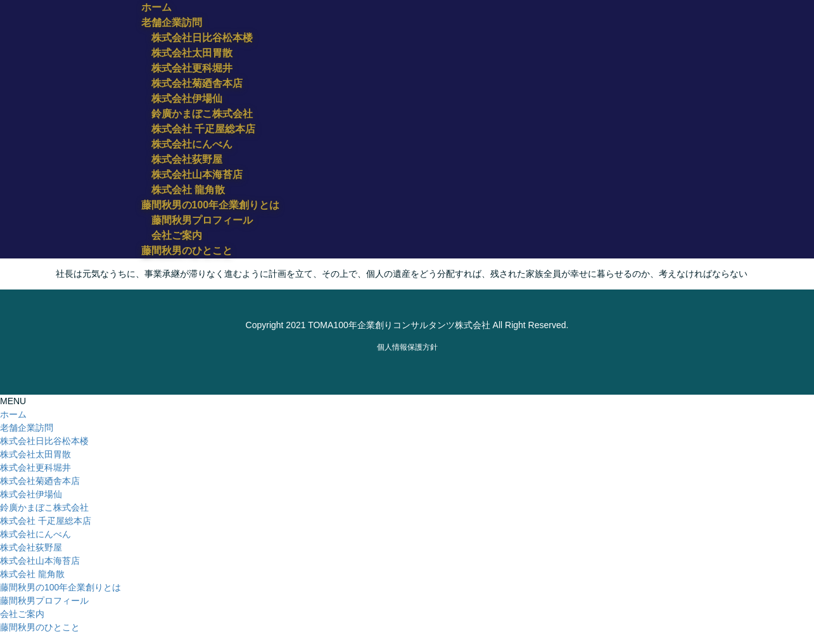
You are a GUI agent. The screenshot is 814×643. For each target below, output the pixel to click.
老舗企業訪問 (26, 428)
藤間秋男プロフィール (202, 220)
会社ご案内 (176, 235)
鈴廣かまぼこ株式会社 (202, 113)
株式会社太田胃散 (191, 53)
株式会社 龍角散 (188, 189)
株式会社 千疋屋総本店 (203, 129)
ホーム (13, 414)
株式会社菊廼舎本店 (197, 83)
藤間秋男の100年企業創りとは (60, 587)
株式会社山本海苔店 (197, 174)
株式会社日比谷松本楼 (202, 37)
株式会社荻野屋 (186, 159)
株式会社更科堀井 (191, 68)
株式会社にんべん (191, 144)
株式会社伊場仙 (186, 98)
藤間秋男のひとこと (40, 627)
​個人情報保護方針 (407, 347)
